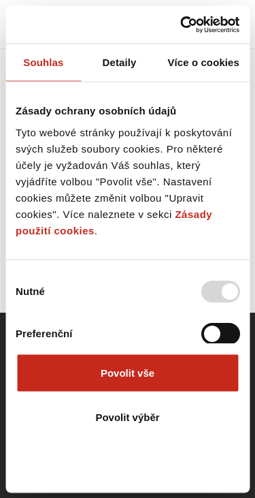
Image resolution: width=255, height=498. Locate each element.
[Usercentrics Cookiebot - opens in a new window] (181, 24)
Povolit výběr (127, 417)
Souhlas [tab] (43, 62)
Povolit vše (127, 372)
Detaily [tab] (120, 62)
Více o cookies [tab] (203, 62)
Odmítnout (128, 461)
